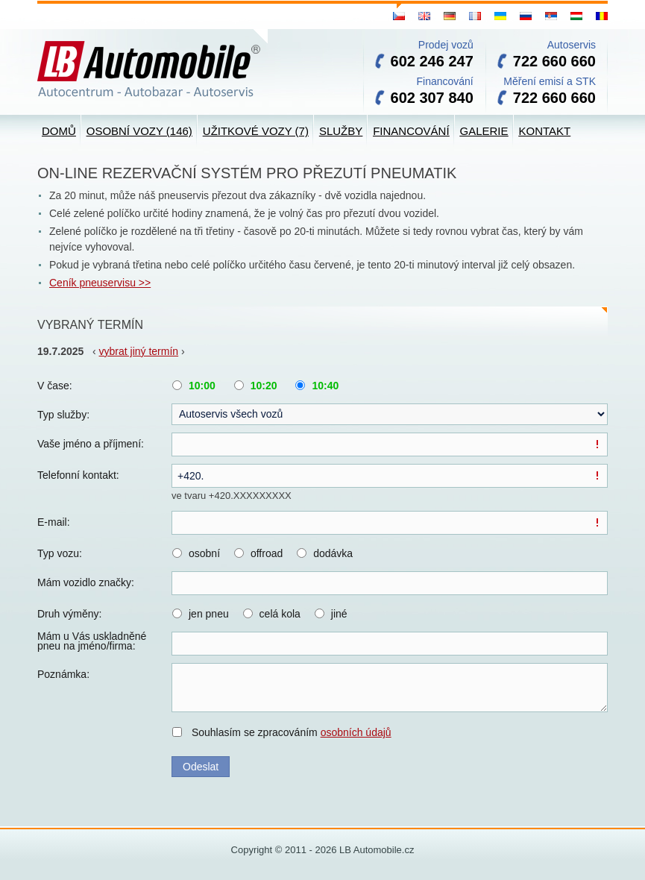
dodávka (333, 553)
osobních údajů (356, 732)
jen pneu (209, 614)
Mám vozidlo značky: (85, 582)
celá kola (280, 614)
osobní (204, 553)
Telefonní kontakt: (78, 475)
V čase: (54, 386)
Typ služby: (63, 415)
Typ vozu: (59, 553)
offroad (267, 553)
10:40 (325, 386)
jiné (339, 614)
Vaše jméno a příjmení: (90, 444)
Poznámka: (63, 674)
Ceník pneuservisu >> (100, 283)
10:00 (202, 386)
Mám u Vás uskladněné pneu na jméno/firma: (91, 641)
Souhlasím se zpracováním (291, 732)
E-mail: (53, 522)
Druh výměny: (69, 614)
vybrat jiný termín (139, 351)
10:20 (264, 386)
